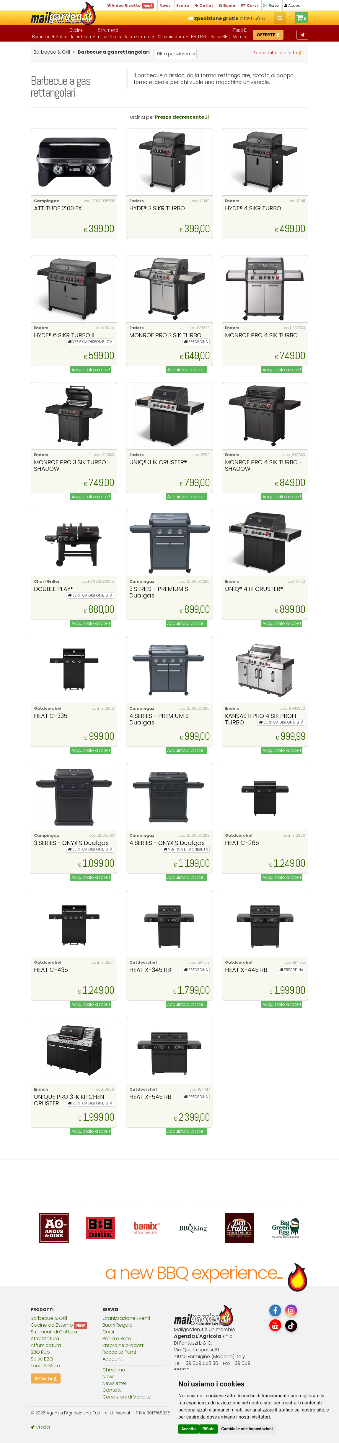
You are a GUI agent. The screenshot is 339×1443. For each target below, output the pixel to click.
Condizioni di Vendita (126, 1397)
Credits (40, 1427)
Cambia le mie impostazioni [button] (247, 1429)
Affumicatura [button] (172, 36)
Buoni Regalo (117, 1325)
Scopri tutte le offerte (277, 53)
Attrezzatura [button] (139, 36)
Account (112, 1359)
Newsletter (114, 1383)
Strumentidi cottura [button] (110, 33)
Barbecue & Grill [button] (49, 36)
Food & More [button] (240, 33)
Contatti (112, 1390)
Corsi (108, 1331)
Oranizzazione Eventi (126, 1318)
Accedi (292, 5)
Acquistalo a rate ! (90, 370)
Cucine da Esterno (52, 1325)
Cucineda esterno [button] (82, 33)
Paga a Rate (116, 1338)
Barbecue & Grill (49, 1318)
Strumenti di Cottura (54, 1331)
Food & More (45, 1365)
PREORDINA (196, 341)
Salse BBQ (220, 36)
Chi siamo (113, 1369)
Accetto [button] (188, 1429)
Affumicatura (46, 1345)
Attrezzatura (45, 1338)
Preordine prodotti (123, 1345)
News (108, 1376)
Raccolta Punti (119, 1352)
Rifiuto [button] (208, 1429)
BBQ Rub (199, 36)
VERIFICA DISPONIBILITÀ (90, 341)
